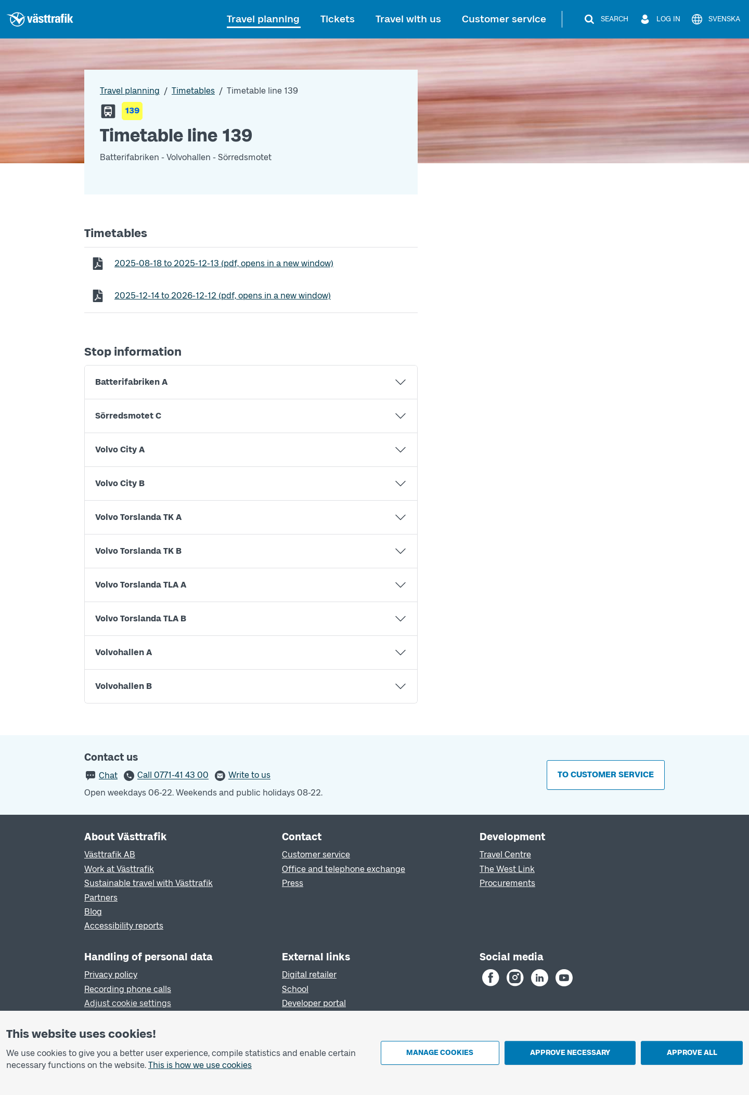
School (295, 989)
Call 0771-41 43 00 (173, 775)
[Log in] (659, 19)
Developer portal (314, 1003)
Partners (101, 898)
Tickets (337, 19)
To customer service (606, 774)
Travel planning (263, 19)
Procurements (507, 883)
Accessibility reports (123, 926)
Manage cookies (439, 1052)
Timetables (193, 91)
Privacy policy (110, 975)
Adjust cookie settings (127, 1003)
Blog (93, 912)
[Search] (605, 19)
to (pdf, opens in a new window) (223, 263)
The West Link (507, 869)
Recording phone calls (127, 989)
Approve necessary (570, 1052)
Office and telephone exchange (343, 869)
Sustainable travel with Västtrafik (148, 883)
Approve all (692, 1052)
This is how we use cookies (200, 1065)
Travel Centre (505, 854)
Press (292, 883)
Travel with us (408, 19)
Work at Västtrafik (119, 869)
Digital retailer (309, 975)
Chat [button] (108, 775)
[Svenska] (715, 19)
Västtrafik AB (109, 854)
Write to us (249, 775)
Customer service (504, 19)
